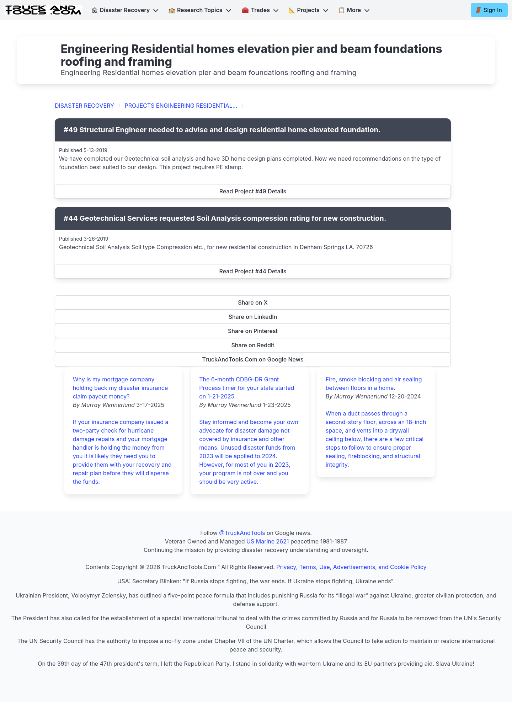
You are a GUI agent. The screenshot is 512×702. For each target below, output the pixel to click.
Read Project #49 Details (252, 191)
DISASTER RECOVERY (84, 105)
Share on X (252, 302)
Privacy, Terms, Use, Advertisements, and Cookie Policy (351, 566)
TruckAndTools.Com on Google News (252, 359)
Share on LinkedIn (253, 316)
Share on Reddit (252, 345)
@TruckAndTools (242, 532)
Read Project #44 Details (253, 271)
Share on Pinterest (253, 330)
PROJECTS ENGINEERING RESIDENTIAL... (181, 105)
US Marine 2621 (267, 541)
